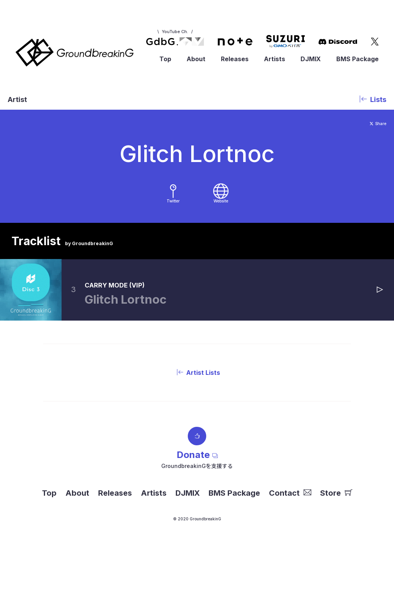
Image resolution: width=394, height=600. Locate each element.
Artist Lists (197, 390)
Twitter (173, 213)
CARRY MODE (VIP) (144, 300)
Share (373, 123)
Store (336, 510)
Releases (235, 59)
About (196, 59)
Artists (274, 59)
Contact (290, 510)
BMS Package (357, 59)
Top (165, 59)
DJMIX (311, 59)
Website (221, 213)
